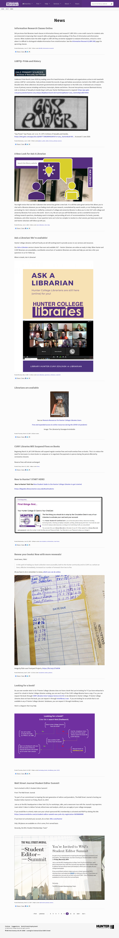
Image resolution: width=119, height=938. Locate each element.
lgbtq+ (40, 141)
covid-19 (58, 375)
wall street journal (44, 902)
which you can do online (52, 572)
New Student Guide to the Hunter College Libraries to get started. (58, 484)
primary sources (57, 141)
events (51, 902)
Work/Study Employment (29, 926)
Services (56, 4)
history (51, 141)
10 (67, 914)
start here (56, 541)
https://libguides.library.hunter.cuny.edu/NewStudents (34, 489)
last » (83, 914)
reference (52, 375)
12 (74, 914)
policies (50, 672)
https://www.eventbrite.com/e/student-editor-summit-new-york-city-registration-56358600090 (48, 814)
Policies (7, 926)
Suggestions (16, 926)
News (11, 9)
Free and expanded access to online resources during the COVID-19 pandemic (59, 425)
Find (37, 4)
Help (46, 4)
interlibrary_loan (52, 770)
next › (78, 914)
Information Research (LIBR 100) (84, 41)
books (46, 672)
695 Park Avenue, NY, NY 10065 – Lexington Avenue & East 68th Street (27, 930)
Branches (27, 4)
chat (45, 225)
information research (48, 48)
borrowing (41, 770)
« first (35, 914)
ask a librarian (40, 225)
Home (2, 9)
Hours (77, 4)
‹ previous (42, 914)
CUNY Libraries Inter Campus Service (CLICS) (49, 696)
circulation (41, 672)
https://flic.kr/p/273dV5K (51, 668)
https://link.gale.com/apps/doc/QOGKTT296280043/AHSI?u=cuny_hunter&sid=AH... (44, 137)
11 (70, 914)
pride (43, 141)
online (47, 141)
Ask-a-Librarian (22, 247)
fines (38, 466)
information (50, 541)
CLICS (58, 770)
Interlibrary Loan (63, 698)
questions (47, 375)
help (48, 225)
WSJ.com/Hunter (56, 819)
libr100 (40, 48)
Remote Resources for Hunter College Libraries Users (62, 420)
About (67, 4)
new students (43, 541)
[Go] (111, 4)
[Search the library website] (102, 4)
